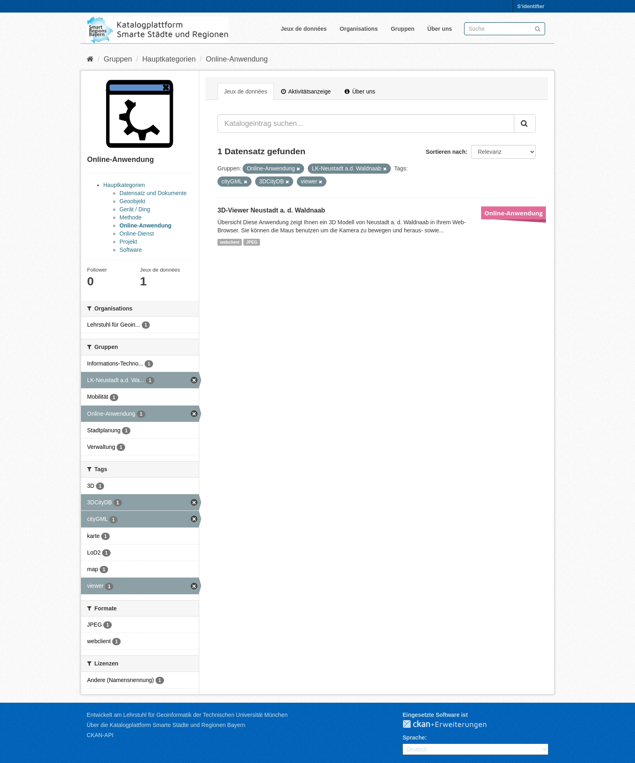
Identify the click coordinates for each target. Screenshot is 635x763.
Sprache (414, 737)
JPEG (252, 242)
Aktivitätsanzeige (306, 91)
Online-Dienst (136, 233)
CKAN (451, 724)
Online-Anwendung (237, 59)
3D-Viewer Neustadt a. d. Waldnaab (271, 210)
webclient (229, 242)
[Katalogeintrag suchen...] (365, 123)
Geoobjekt (132, 201)
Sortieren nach (445, 152)
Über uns (439, 29)
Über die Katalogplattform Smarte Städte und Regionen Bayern (166, 725)
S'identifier (530, 6)
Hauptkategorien (169, 59)
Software (130, 250)
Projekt (128, 241)
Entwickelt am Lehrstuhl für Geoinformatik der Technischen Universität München (187, 715)
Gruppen (402, 29)
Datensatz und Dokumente (153, 193)
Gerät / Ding (134, 209)
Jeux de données (304, 29)
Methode (130, 217)
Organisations (359, 29)
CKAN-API (100, 735)
